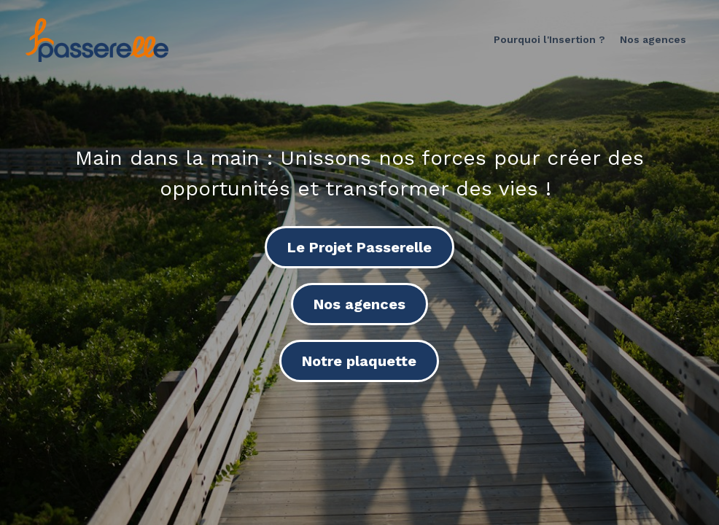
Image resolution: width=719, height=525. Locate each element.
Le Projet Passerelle (359, 247)
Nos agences (359, 304)
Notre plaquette (359, 361)
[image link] (97, 39)
